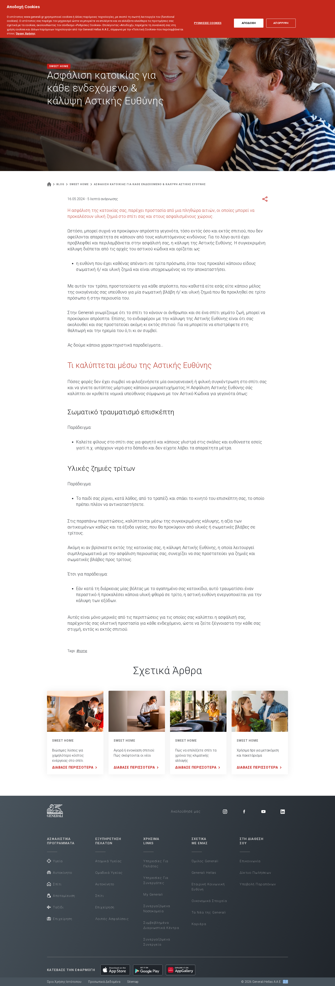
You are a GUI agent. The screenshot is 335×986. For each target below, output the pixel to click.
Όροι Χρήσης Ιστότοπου (64, 981)
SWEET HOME (63, 740)
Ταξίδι (55, 907)
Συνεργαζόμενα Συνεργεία (156, 941)
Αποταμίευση (61, 895)
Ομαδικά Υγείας (109, 873)
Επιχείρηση (59, 918)
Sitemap (133, 981)
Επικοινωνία (250, 861)
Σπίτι (54, 884)
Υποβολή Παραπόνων (258, 884)
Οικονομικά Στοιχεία (209, 901)
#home (81, 651)
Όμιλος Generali (205, 861)
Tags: (71, 651)
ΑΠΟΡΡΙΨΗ (280, 17)
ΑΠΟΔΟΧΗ (249, 17)
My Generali (153, 894)
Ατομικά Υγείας (108, 861)
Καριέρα (199, 924)
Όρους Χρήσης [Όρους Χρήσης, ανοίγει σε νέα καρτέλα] (25, 28)
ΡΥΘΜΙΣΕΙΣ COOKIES (207, 17)
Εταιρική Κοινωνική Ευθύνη (208, 886)
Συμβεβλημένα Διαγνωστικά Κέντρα (161, 925)
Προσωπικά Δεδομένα (104, 981)
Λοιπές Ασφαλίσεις (112, 919)
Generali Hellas (204, 873)
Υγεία (55, 861)
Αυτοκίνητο (59, 872)
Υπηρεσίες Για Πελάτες (155, 863)
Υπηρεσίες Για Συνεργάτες (155, 880)
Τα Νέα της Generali (209, 912)
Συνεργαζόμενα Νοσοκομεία (156, 908)
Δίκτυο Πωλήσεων (255, 873)
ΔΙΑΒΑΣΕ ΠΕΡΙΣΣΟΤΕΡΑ (75, 767)
